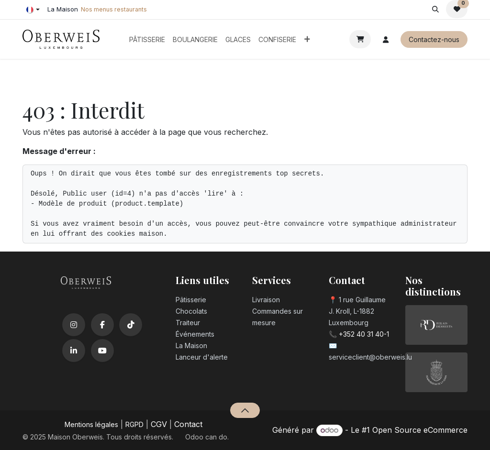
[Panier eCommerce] (360, 39)
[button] (435, 9)
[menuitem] (147, 39)
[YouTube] (102, 350)
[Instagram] (73, 324)
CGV (159, 424)
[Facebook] (102, 324)
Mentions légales (91, 424)
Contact (188, 424)
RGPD (134, 424)
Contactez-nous (434, 39)
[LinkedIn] (73, 350)
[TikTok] (130, 324)
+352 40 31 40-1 (364, 334)
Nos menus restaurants (114, 9)
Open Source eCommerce (420, 430)
